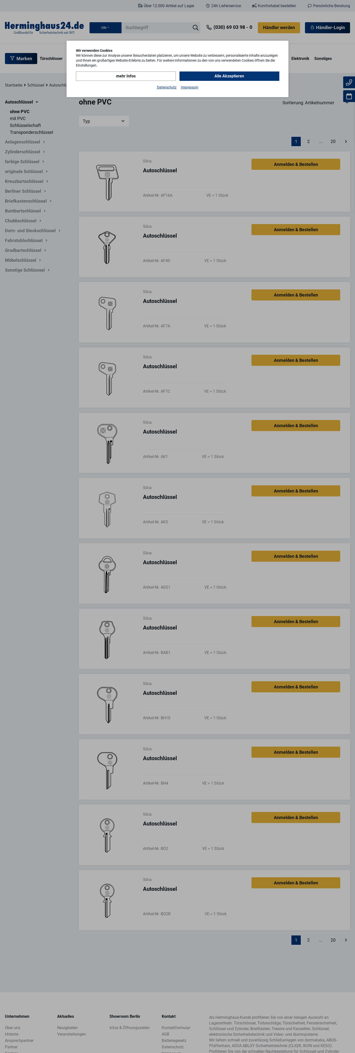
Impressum (189, 87)
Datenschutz (167, 87)
